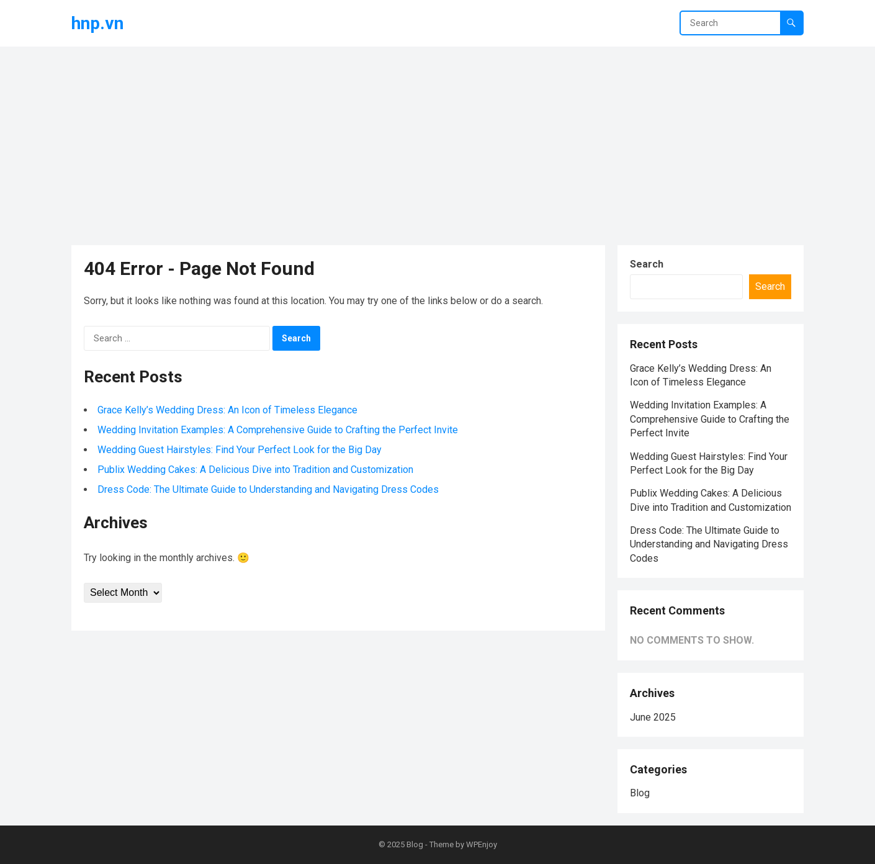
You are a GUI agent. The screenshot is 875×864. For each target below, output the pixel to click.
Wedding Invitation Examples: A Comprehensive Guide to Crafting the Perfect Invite (277, 430)
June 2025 (653, 717)
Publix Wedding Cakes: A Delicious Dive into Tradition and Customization (255, 469)
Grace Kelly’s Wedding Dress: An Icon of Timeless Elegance (227, 410)
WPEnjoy (481, 844)
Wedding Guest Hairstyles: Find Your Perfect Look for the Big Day (239, 450)
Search (646, 264)
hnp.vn (97, 23)
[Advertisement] (437, 140)
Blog (640, 793)
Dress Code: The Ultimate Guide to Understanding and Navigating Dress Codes (268, 489)
